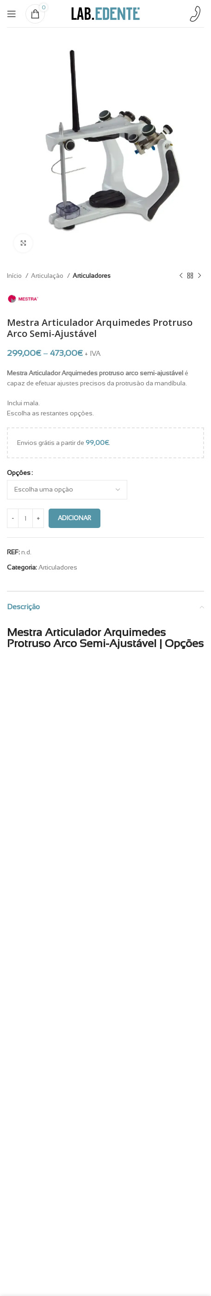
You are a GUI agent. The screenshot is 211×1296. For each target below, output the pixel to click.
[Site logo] (105, 13)
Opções (19, 472)
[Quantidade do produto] (25, 518)
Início (15, 275)
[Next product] (199, 275)
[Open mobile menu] (11, 14)
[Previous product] (181, 275)
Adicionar (74, 518)
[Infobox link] (195, 13)
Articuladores (92, 275)
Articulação (48, 275)
